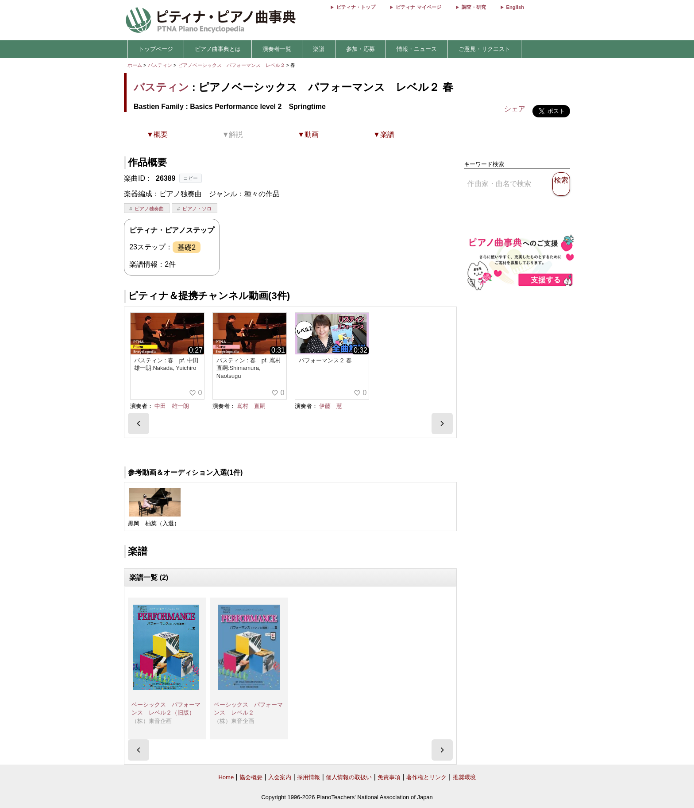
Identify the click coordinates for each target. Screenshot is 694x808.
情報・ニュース (417, 49)
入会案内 (279, 777)
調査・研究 (474, 7)
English (515, 7)
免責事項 (389, 777)
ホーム (134, 65)
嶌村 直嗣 (251, 406)
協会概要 (250, 777)
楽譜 (318, 49)
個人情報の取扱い (349, 777)
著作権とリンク (426, 777)
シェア (514, 109)
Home (226, 777)
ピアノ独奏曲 (149, 208)
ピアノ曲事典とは (218, 49)
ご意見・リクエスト (484, 49)
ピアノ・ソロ (197, 208)
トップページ (156, 49)
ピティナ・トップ (355, 7)
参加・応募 (360, 49)
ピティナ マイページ (418, 7)
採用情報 (308, 777)
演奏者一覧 (276, 49)
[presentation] (138, 423)
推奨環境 (464, 777)
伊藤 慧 (330, 406)
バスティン (160, 65)
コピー (190, 178)
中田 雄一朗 (171, 406)
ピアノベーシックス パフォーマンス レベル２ (232, 65)
